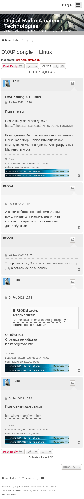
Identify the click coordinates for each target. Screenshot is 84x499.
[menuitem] (6, 495)
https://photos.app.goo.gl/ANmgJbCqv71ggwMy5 (39, 125)
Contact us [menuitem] (28, 478)
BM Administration (28, 60)
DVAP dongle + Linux (26, 52)
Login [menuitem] (66, 5)
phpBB (18, 486)
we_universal (14, 490)
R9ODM (8, 186)
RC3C (16, 81)
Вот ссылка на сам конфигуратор (54, 263)
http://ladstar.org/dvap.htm (23, 416)
